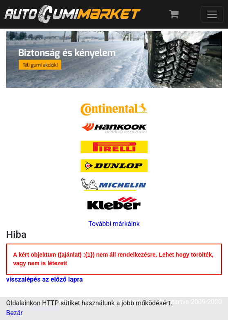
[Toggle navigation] (212, 14)
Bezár (14, 313)
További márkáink (114, 224)
